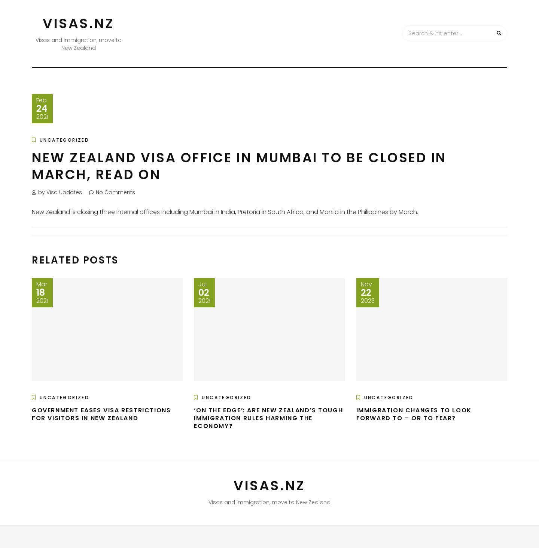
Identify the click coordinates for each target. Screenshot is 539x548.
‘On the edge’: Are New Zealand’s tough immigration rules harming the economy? (268, 418)
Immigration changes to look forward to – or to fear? (414, 414)
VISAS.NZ (79, 23)
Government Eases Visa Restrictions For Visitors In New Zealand (101, 414)
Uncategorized (64, 140)
